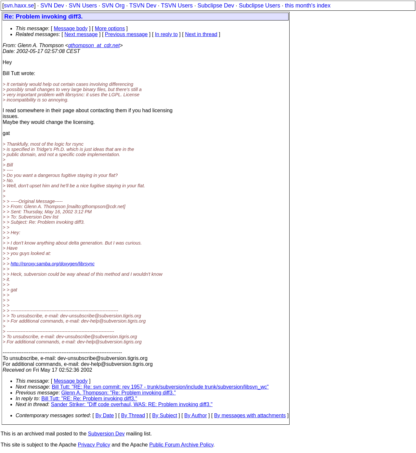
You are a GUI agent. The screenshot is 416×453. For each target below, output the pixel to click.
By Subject (164, 415)
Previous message (126, 34)
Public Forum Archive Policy (181, 444)
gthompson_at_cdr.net (94, 45)
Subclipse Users (259, 5)
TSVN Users (177, 5)
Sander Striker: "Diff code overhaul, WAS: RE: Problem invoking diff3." (132, 404)
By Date (104, 415)
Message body (70, 28)
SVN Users (83, 5)
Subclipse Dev (216, 5)
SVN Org (113, 5)
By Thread (133, 415)
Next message (81, 34)
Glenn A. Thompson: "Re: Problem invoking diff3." (118, 392)
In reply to (166, 34)
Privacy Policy (94, 444)
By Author (195, 415)
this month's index (308, 5)
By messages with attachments (250, 415)
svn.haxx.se (19, 5)
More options (110, 28)
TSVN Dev (142, 5)
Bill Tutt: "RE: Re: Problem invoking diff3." (89, 398)
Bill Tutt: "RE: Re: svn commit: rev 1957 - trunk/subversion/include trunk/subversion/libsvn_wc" (160, 387)
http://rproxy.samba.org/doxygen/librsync (53, 263)
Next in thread (201, 34)
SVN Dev (52, 5)
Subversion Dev (106, 433)
